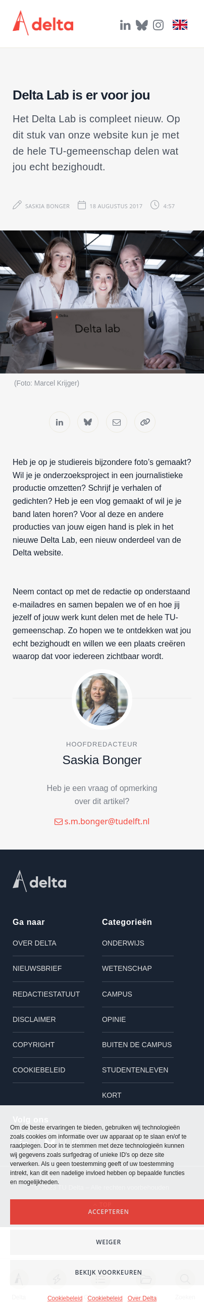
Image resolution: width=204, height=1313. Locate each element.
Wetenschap (127, 968)
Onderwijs (123, 943)
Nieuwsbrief (37, 968)
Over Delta (142, 1298)
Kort (112, 1095)
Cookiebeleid (64, 1298)
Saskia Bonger (47, 206)
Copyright (34, 1045)
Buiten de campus (137, 1045)
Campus (117, 994)
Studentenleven (135, 1070)
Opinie (114, 1019)
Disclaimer (34, 1019)
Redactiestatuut (46, 994)
